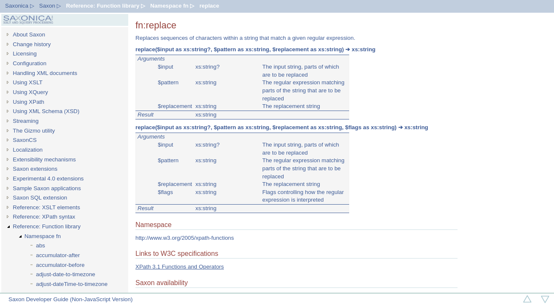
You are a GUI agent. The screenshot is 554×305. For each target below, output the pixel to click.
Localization (27, 150)
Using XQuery (30, 92)
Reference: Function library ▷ (105, 6)
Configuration (29, 63)
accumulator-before (60, 265)
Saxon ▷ (50, 6)
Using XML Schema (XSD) (46, 111)
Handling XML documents (45, 73)
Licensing (24, 53)
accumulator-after (58, 255)
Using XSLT (27, 82)
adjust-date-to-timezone (65, 274)
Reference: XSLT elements (46, 207)
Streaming (26, 121)
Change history (32, 44)
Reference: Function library (46, 226)
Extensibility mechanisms (44, 159)
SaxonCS (24, 140)
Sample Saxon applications (47, 188)
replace (209, 6)
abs (40, 245)
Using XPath (28, 102)
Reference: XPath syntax (44, 217)
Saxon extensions (35, 169)
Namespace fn (43, 236)
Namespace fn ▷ (172, 6)
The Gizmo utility (34, 131)
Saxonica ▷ (19, 6)
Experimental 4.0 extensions (48, 178)
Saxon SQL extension (40, 197)
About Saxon (29, 34)
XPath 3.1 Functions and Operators (179, 266)
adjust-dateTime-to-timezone (71, 284)
